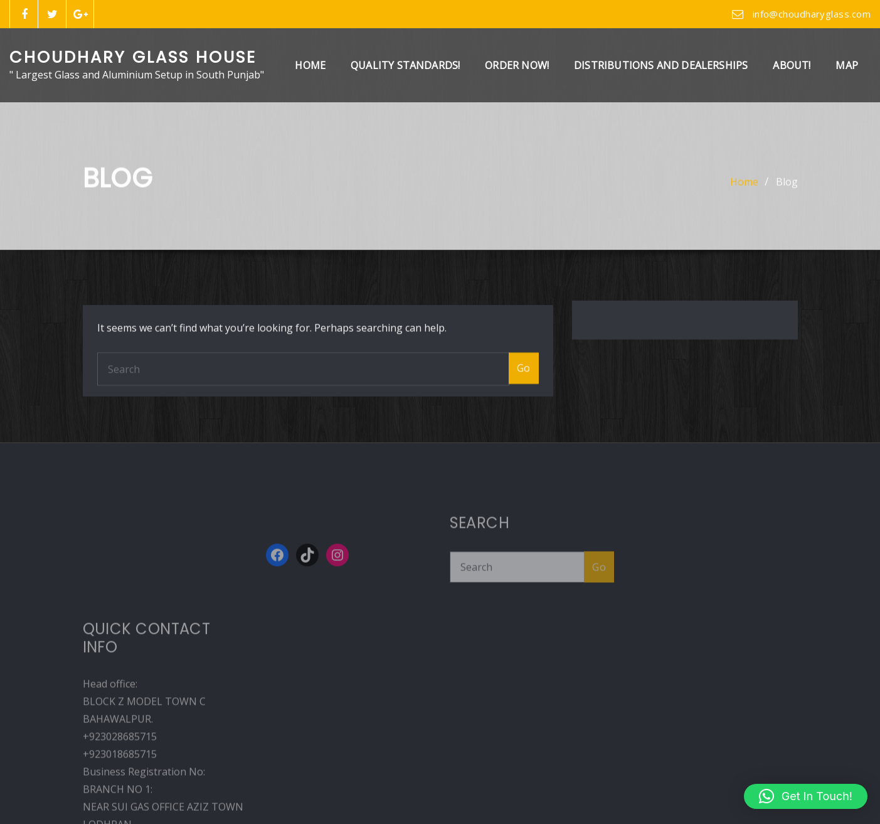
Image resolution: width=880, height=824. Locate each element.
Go (524, 408)
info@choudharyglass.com (812, 14)
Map (846, 65)
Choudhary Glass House (133, 57)
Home (310, 65)
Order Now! (517, 65)
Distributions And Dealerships (661, 65)
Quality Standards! (405, 65)
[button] (805, 796)
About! (791, 65)
